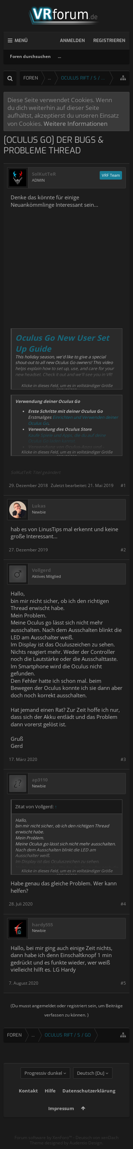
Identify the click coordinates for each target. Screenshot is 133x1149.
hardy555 (42, 925)
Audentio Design (86, 1143)
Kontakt (28, 1091)
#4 (123, 904)
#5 (123, 983)
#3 (123, 759)
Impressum (61, 1108)
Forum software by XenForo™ (44, 1138)
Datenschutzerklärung (88, 1091)
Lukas (38, 506)
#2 (123, 549)
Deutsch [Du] (90, 1073)
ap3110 (40, 780)
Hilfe (50, 1091)
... (59, 56)
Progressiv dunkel (43, 1073)
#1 (123, 485)
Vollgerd (41, 570)
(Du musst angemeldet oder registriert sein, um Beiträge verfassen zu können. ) (67, 1010)
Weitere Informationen (75, 123)
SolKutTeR (44, 174)
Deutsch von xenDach (97, 1138)
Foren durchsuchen (30, 56)
